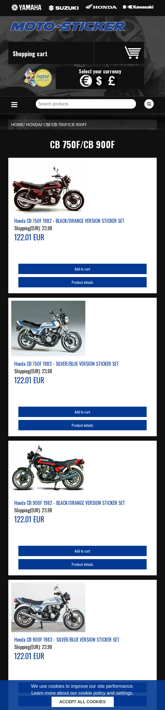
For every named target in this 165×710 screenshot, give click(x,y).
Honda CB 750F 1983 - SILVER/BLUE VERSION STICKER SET (66, 363)
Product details (82, 282)
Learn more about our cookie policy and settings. (82, 692)
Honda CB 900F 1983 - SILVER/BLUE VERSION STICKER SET (66, 639)
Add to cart (82, 268)
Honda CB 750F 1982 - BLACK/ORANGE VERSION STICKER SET (69, 220)
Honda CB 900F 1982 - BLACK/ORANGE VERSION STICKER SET (69, 502)
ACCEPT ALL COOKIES (82, 701)
